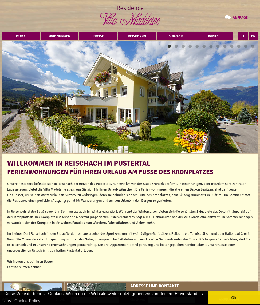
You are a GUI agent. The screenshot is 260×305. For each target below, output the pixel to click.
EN (253, 36)
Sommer (176, 36)
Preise (98, 36)
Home (21, 36)
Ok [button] (233, 298)
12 (246, 46)
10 (232, 46)
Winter (214, 36)
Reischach (137, 36)
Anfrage (240, 17)
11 (239, 46)
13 (252, 46)
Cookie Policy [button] (27, 301)
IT (243, 36)
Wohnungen (59, 36)
